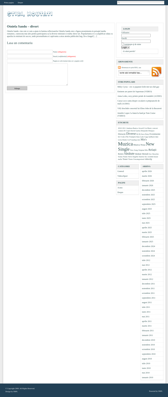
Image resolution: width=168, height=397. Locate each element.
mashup (134, 140)
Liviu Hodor (122, 140)
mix (138, 140)
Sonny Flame (123, 157)
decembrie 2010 (148, 340)
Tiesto (130, 159)
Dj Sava (141, 134)
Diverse (131, 133)
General (120, 171)
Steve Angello (133, 157)
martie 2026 (147, 176)
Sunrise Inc (143, 157)
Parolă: (124, 38)
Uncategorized (138, 159)
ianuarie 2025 (147, 241)
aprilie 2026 (147, 171)
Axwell (141, 128)
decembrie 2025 (148, 190)
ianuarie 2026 (147, 185)
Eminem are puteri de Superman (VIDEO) (134, 91)
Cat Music (148, 128)
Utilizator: (125, 32)
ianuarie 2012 (147, 279)
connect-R (121, 131)
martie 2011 (147, 326)
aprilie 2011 (147, 321)
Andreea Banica (132, 128)
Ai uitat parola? (129, 51)
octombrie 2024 (148, 256)
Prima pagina (9, 3)
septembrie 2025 (148, 204)
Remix (121, 154)
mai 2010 (146, 373)
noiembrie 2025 (148, 195)
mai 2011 (146, 316)
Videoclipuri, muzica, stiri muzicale (30, 14)
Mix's (144, 139)
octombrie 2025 (148, 199)
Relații (153, 149)
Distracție (122, 134)
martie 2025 (147, 232)
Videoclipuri (122, 176)
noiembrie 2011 (148, 288)
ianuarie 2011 (147, 335)
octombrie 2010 (148, 349)
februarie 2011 (148, 330)
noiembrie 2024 (148, 251)
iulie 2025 (146, 213)
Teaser (125, 159)
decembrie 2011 (148, 284)
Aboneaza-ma (156, 72)
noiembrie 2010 (148, 345)
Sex (150, 154)
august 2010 (147, 359)
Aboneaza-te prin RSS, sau (131, 67)
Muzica (125, 143)
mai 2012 (146, 265)
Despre (20, 3)
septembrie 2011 (148, 298)
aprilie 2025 (147, 227)
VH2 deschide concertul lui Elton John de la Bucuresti (139, 108)
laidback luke (153, 137)
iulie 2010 (146, 363)
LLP (129, 140)
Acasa (119, 187)
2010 (120, 128)
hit (119, 137)
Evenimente (155, 134)
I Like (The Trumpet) (128, 137)
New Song (134, 150)
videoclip (148, 159)
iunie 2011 (146, 312)
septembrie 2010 (148, 354)
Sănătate (129, 153)
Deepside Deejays (147, 131)
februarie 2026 (148, 181)
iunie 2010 (146, 368)
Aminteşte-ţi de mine (132, 44)
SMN (15, 391)
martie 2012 (147, 274)
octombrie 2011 (148, 293)
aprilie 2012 (147, 270)
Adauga (17, 88)
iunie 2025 (146, 218)
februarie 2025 (148, 237)
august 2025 (147, 209)
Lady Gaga (144, 137)
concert (155, 128)
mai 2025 (146, 223)
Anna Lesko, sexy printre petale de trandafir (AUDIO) (139, 96)
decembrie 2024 (148, 246)
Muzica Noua (139, 144)
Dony (147, 134)
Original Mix (143, 150)
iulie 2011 (146, 307)
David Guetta (135, 131)
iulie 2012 (146, 260)
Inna (137, 137)
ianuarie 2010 (147, 377)
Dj (137, 134)
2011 (124, 128)
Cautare (119, 2)
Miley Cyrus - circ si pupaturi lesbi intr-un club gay (138, 87)
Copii (128, 131)
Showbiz (155, 154)
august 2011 (147, 302)
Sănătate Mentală (141, 154)
